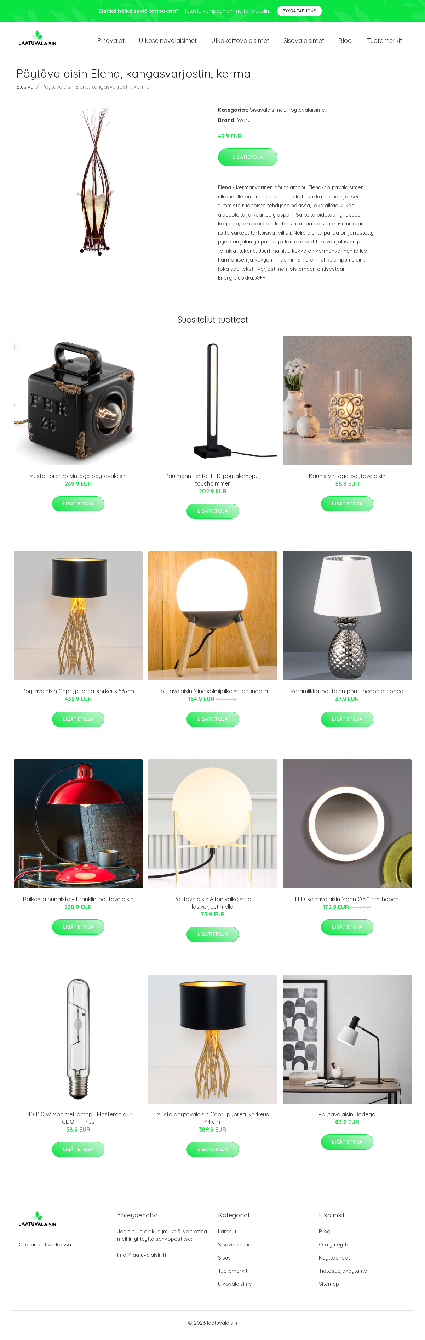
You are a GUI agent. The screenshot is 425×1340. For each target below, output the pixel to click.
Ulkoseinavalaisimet (168, 43)
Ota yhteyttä (334, 1249)
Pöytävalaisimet (307, 114)
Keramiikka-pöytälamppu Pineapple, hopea (347, 696)
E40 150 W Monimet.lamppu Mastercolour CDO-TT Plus (78, 1123)
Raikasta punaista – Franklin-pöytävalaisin (78, 904)
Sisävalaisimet (303, 43)
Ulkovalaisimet (236, 1288)
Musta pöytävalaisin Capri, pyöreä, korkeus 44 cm (212, 1123)
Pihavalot (111, 43)
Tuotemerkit (384, 43)
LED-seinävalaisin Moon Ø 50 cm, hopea (347, 904)
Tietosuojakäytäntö (343, 1275)
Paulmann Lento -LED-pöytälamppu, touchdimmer (212, 484)
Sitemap (329, 1288)
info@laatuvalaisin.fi (141, 1259)
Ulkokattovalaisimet (240, 43)
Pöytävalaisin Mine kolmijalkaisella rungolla (212, 696)
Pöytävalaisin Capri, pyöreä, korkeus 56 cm (78, 696)
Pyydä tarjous (299, 10)
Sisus (224, 1262)
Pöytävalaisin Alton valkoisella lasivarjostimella (212, 908)
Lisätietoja (247, 162)
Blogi (345, 43)
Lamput (227, 1236)
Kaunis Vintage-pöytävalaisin (347, 480)
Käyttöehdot (334, 1262)
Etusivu (24, 91)
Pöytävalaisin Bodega (346, 1119)
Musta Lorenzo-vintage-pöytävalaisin (78, 480)
